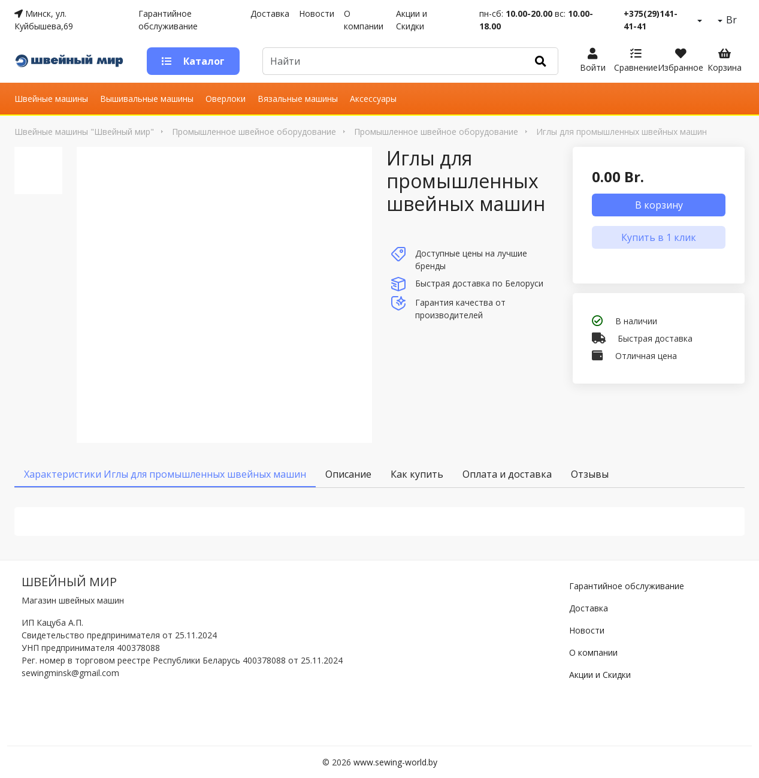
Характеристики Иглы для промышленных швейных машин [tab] (165, 474)
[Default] (393, 61)
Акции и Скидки (411, 20)
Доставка (269, 13)
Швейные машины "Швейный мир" (84, 131)
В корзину (659, 205)
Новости (316, 13)
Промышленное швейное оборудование (254, 131)
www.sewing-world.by (395, 762)
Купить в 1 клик (658, 237)
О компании (363, 20)
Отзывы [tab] (590, 474)
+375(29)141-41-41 (651, 20)
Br (730, 19)
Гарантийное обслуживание (168, 20)
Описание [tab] (348, 474)
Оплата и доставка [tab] (507, 474)
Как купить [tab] (417, 474)
